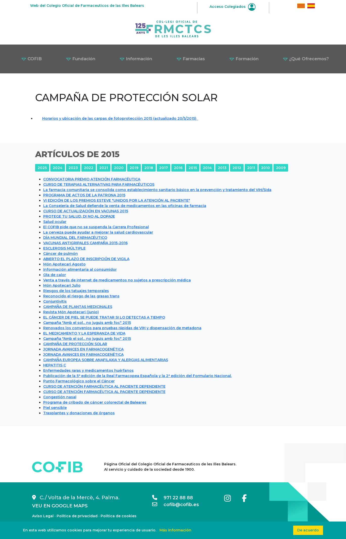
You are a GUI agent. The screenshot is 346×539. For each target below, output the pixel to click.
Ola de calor (54, 275)
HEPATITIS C (54, 365)
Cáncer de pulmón (60, 253)
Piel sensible (55, 407)
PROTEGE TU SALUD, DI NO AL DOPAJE (79, 216)
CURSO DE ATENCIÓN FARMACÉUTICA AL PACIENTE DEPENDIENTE (104, 386)
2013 (222, 167)
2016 (178, 167)
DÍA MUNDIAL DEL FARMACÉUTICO (75, 237)
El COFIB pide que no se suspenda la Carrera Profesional (96, 227)
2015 (193, 167)
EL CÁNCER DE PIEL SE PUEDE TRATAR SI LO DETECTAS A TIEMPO (104, 317)
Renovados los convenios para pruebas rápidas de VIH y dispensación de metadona (122, 328)
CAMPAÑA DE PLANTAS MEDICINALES (77, 306)
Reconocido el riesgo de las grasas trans (81, 296)
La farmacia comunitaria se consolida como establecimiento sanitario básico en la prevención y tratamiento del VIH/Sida (157, 190)
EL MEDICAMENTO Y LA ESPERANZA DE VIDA (84, 333)
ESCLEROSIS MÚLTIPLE (64, 248)
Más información (175, 530)
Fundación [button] (80, 58)
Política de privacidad (77, 516)
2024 (57, 167)
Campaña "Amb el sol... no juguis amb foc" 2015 (87, 322)
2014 (207, 167)
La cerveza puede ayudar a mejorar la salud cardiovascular (98, 232)
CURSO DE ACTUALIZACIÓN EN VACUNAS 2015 (85, 211)
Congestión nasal (59, 397)
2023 (73, 167)
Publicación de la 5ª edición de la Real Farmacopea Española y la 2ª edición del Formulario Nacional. (137, 376)
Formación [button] (244, 58)
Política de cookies (118, 516)
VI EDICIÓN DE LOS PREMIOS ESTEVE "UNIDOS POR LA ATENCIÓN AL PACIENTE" (116, 200)
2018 (148, 167)
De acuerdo (308, 530)
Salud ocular (54, 221)
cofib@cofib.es (175, 504)
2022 (88, 167)
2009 (281, 167)
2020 (119, 167)
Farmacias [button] (190, 58)
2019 (134, 167)
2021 (103, 167)
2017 (163, 167)
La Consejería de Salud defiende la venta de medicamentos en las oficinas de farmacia (124, 205)
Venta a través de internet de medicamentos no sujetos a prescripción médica (117, 280)
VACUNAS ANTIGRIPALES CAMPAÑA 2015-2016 (85, 243)
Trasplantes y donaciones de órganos (79, 413)
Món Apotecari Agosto (64, 264)
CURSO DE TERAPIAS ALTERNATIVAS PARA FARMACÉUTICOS (98, 184)
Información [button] (136, 58)
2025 (42, 167)
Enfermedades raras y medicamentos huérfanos (88, 370)
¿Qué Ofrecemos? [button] (306, 58)
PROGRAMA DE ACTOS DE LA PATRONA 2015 (84, 195)
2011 (251, 167)
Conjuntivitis (55, 301)
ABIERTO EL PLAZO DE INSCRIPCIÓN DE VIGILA (86, 259)
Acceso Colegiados (233, 6)
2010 (265, 167)
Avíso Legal (43, 516)
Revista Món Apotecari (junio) (71, 312)
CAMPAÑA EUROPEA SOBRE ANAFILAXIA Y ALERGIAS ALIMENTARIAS (105, 360)
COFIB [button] (31, 58)
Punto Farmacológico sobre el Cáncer (79, 381)
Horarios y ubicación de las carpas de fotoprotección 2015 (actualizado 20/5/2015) (120, 118)
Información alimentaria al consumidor (80, 269)
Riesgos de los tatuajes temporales (76, 290)
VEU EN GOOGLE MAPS (60, 506)
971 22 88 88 (172, 498)
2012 (237, 167)
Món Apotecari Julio (62, 285)
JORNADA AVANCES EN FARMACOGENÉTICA (83, 349)
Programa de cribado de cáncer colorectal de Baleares (94, 402)
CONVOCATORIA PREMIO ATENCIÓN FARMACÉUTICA (91, 179)
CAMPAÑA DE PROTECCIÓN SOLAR (75, 344)
